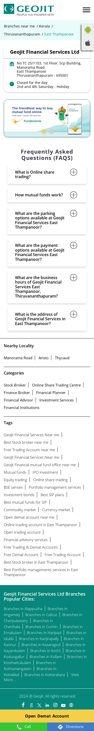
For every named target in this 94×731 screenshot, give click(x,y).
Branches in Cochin (41, 626)
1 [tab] (43, 130)
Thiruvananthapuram (22, 34)
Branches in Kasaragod (41, 644)
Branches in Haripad (44, 632)
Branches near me (19, 26)
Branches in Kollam (46, 656)
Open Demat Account (47, 716)
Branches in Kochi (45, 650)
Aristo (44, 357)
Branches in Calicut (41, 614)
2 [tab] (51, 130)
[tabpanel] (47, 118)
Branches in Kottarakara (44, 674)
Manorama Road (18, 357)
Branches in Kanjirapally (39, 638)
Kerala (44, 26)
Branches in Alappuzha (23, 608)
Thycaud (62, 357)
